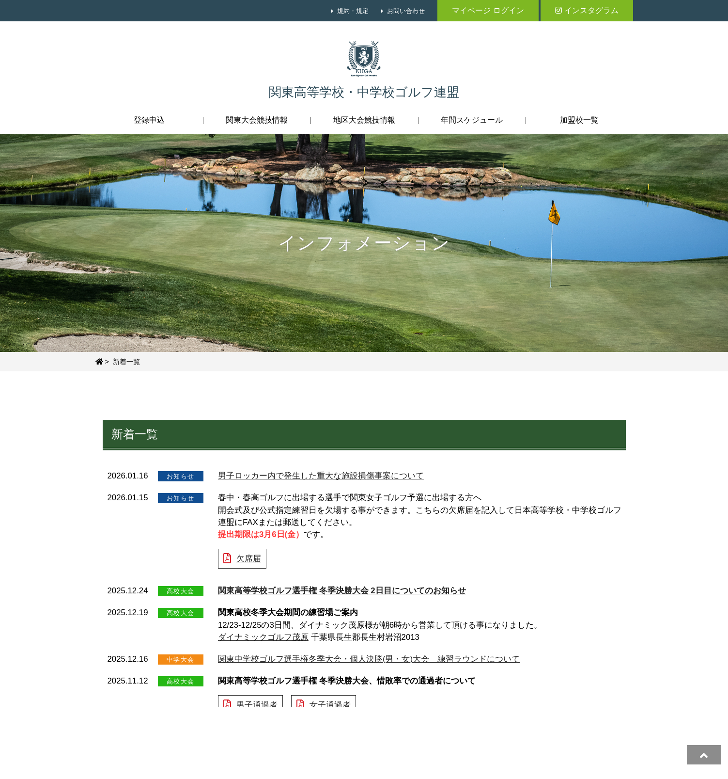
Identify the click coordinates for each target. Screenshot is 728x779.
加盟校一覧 (579, 120)
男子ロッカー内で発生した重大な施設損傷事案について (321, 475)
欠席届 (248, 558)
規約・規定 (353, 11)
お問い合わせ (406, 11)
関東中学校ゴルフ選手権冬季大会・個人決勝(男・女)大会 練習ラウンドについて (369, 659)
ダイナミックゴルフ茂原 (263, 637)
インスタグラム (587, 10)
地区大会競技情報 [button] (364, 120)
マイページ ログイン (488, 10)
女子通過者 (330, 705)
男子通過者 (257, 705)
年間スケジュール (472, 120)
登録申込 (149, 120)
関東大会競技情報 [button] (257, 120)
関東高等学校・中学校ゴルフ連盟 (364, 92)
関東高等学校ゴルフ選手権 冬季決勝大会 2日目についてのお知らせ (342, 590)
